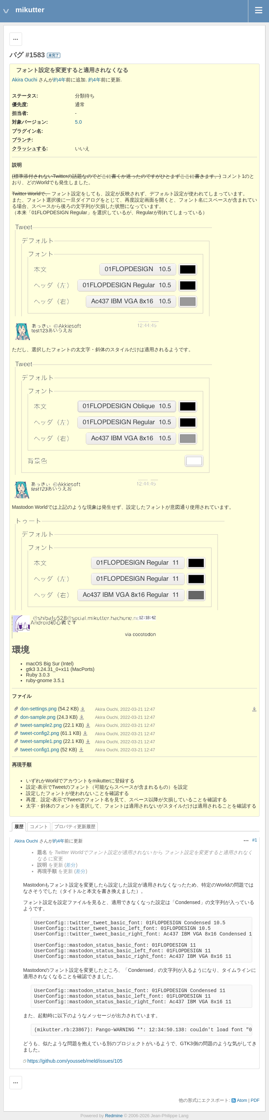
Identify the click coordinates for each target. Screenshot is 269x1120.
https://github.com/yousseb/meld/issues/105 (75, 1061)
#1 (254, 840)
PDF (255, 1100)
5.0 (78, 122)
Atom (242, 1100)
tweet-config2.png (39, 733)
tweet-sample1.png (41, 741)
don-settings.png (38, 708)
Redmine (114, 1115)
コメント (39, 826)
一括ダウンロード (254, 709)
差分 (71, 865)
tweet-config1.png (39, 749)
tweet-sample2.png (41, 725)
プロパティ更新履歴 (74, 826)
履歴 (18, 826)
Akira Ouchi (24, 79)
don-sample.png (37, 717)
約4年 (59, 79)
